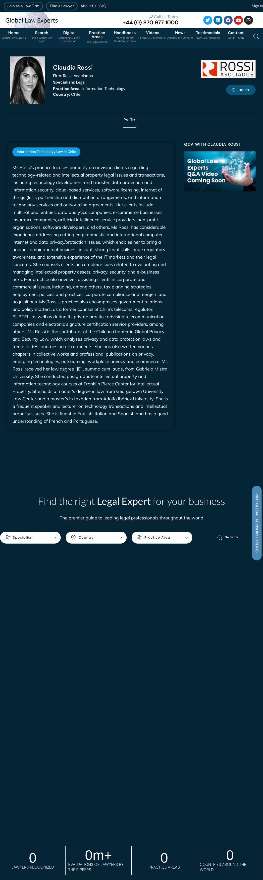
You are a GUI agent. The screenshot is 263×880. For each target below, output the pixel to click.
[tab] (46, 152)
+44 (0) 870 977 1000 (151, 22)
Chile (66, 94)
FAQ (102, 5)
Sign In (257, 5)
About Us (88, 5)
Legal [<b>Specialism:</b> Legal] (69, 82)
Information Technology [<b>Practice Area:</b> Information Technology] (89, 88)
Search (227, 538)
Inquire (240, 89)
